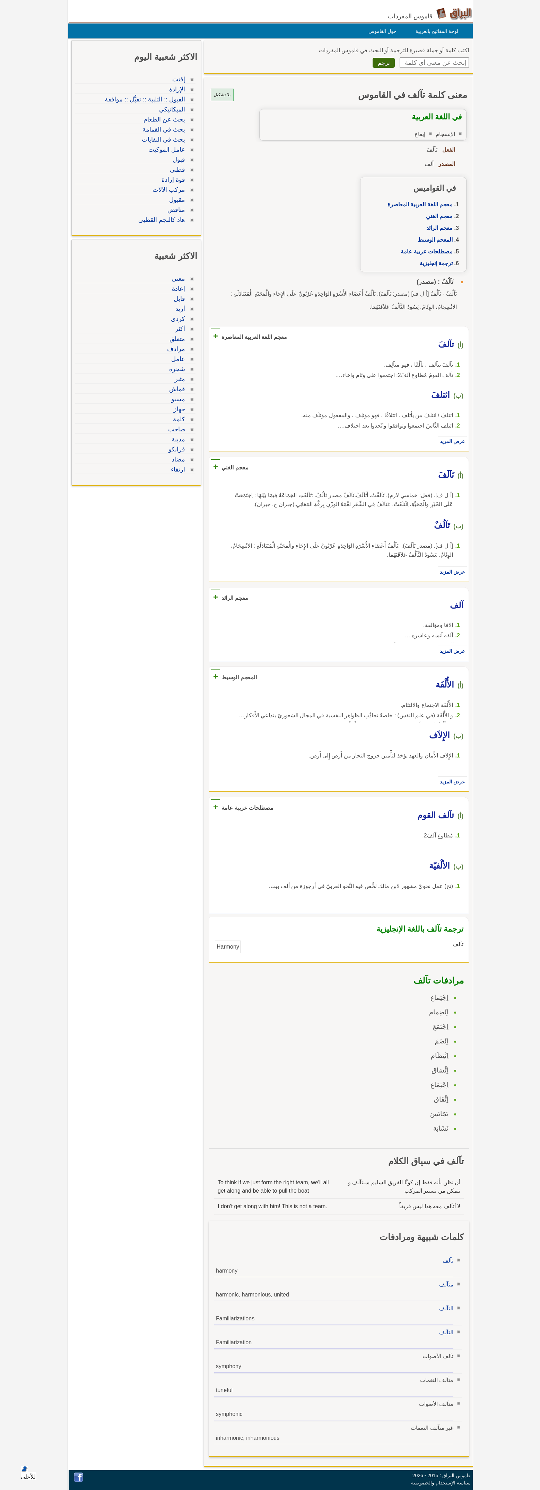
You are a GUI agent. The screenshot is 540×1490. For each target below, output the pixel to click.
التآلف (444, 1308)
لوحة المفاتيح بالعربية (435, 31)
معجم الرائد (438, 228)
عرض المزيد (450, 441)
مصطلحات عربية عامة (425, 251)
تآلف (446, 1261)
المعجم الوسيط (433, 240)
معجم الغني (437, 216)
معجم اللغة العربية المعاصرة (418, 204)
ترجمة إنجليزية (434, 263)
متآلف (444, 1284)
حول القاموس (381, 31)
